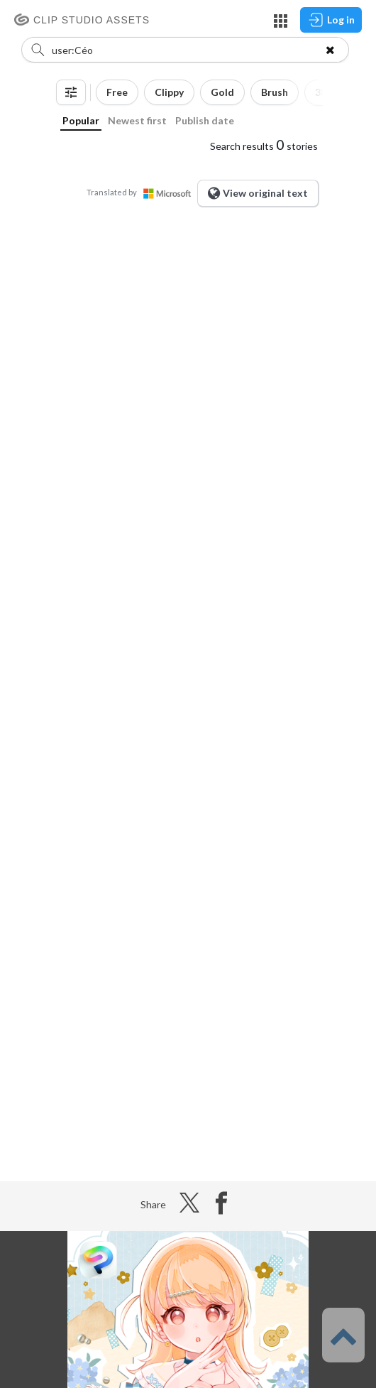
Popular (80, 120)
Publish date (204, 120)
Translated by (142, 192)
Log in (331, 19)
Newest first (137, 120)
